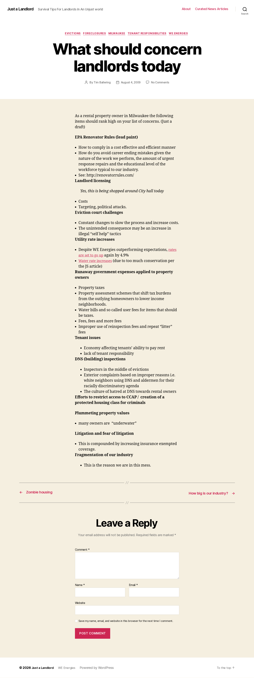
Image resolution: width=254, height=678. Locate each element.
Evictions (70, 34)
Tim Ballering (101, 83)
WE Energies (182, 34)
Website (80, 603)
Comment (82, 550)
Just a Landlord (22, 9)
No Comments (160, 83)
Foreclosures (93, 34)
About (186, 9)
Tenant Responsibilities (149, 34)
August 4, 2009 (130, 83)
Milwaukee (117, 34)
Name (80, 585)
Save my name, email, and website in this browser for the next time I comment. (126, 621)
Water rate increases (97, 261)
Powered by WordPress (100, 668)
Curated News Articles (211, 9)
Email (133, 585)
